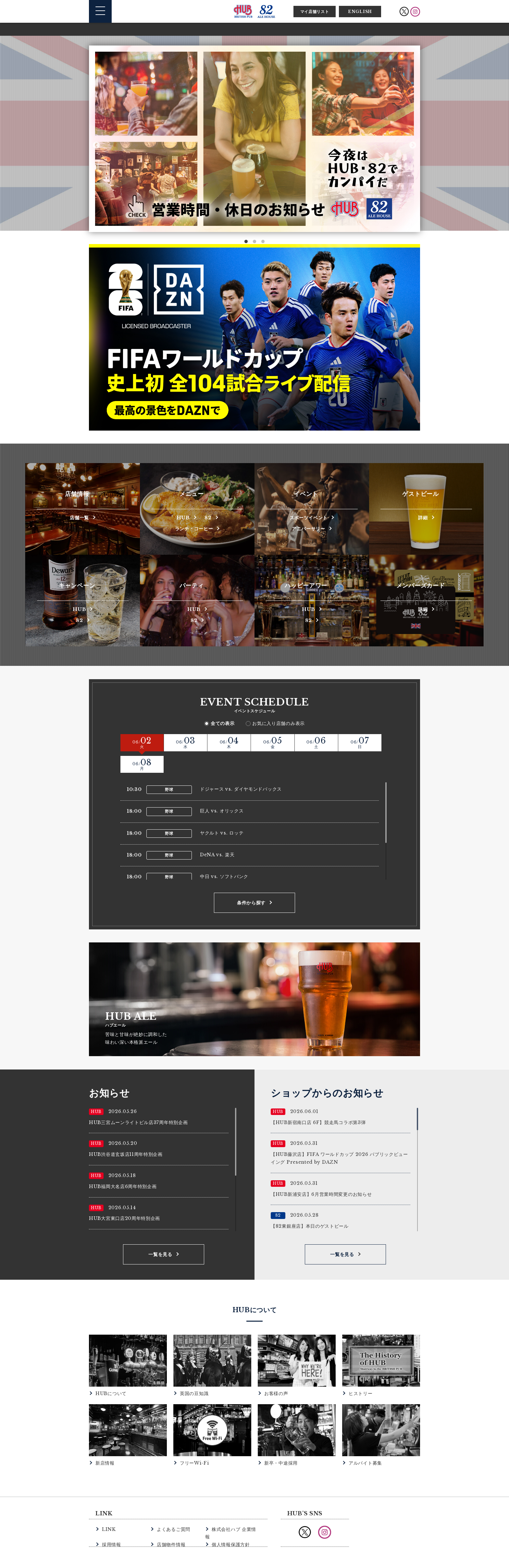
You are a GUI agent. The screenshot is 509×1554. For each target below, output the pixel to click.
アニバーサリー (308, 528)
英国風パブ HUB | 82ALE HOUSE (254, 11)
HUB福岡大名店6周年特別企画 (123, 1164)
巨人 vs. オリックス (221, 789)
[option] (254, 138)
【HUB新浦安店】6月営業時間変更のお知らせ (321, 1172)
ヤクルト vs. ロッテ (221, 811)
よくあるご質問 (172, 1507)
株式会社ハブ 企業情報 (235, 1507)
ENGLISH (360, 11)
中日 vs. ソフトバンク (224, 855)
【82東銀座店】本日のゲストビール (310, 1204)
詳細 (423, 517)
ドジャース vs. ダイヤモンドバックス (241, 767)
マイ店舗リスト (314, 11)
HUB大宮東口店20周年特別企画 (124, 1196)
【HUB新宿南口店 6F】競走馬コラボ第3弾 (318, 1100)
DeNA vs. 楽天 (217, 832)
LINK (108, 1507)
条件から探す (251, 881)
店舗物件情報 (170, 1514)
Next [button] (413, 145)
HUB (182, 517)
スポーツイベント (308, 517)
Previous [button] (96, 145)
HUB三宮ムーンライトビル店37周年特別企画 (138, 1100)
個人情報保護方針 (229, 1514)
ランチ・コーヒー (194, 528)
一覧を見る (160, 1232)
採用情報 (111, 1514)
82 (208, 517)
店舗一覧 (79, 517)
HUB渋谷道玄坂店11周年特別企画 (126, 1132)
